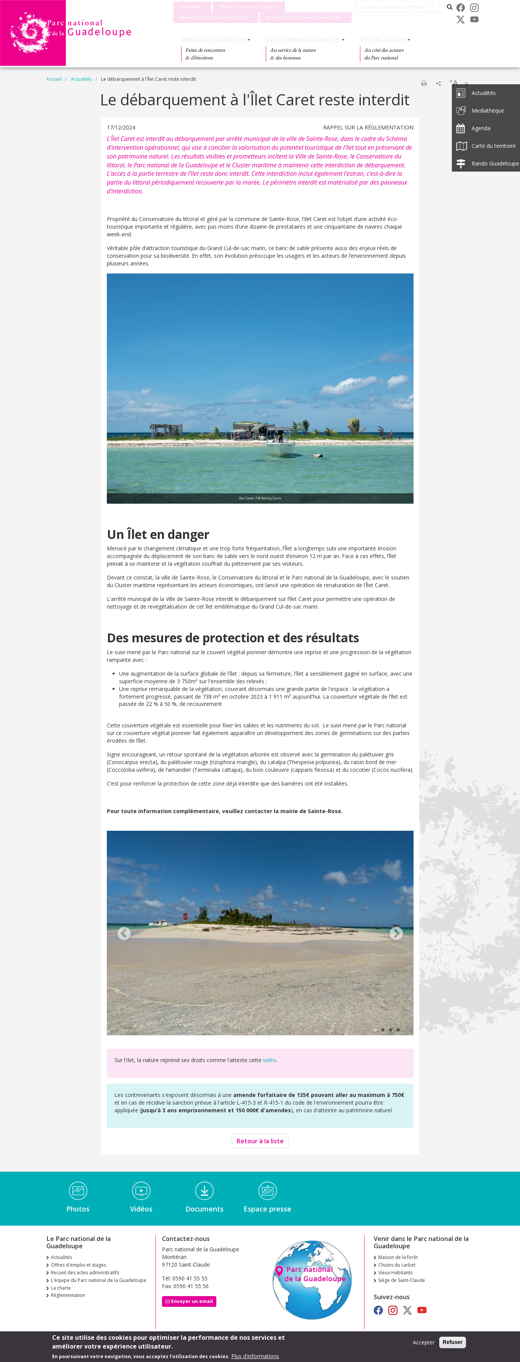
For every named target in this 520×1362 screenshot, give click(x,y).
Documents (204, 1208)
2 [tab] (383, 1030)
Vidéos (141, 1208)
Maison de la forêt (398, 1257)
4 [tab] (398, 1030)
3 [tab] (390, 1030)
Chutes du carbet (396, 1265)
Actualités (189, 6)
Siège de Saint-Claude (401, 1280)
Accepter (424, 1342)
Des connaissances (303, 39)
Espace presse (267, 1208)
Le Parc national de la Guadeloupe (303, 17)
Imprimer (424, 83)
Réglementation (68, 1295)
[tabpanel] (260, 934)
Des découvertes (213, 39)
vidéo (269, 1060)
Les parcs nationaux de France (398, 6)
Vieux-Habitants (395, 1272)
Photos (78, 1208)
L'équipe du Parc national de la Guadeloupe (98, 1280)
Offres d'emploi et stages (246, 6)
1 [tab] (375, 1030)
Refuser (453, 1342)
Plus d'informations (255, 1356)
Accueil (54, 79)
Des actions (383, 39)
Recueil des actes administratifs (213, 17)
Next (396, 934)
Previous (124, 934)
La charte (61, 1288)
